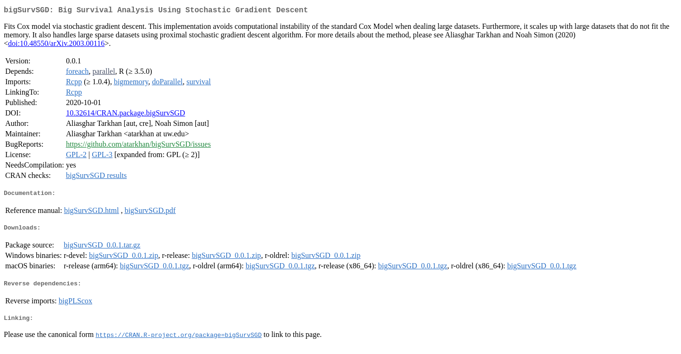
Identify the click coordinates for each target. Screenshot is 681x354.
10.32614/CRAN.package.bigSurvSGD (125, 115)
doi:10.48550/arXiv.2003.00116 (56, 45)
